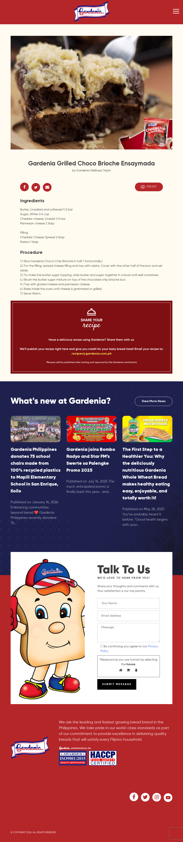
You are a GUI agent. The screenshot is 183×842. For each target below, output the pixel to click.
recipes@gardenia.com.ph (92, 353)
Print (149, 187)
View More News (154, 401)
